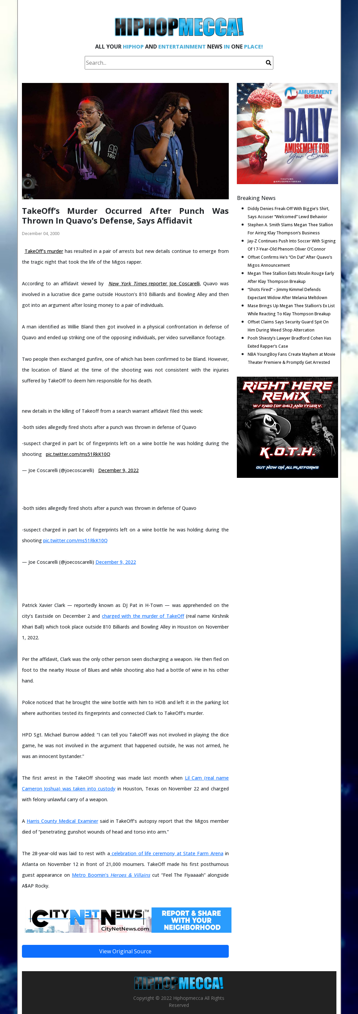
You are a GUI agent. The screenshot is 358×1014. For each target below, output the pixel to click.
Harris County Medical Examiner (62, 821)
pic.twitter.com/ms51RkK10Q (78, 454)
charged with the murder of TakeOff (143, 616)
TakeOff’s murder (44, 251)
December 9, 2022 (118, 470)
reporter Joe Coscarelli (153, 283)
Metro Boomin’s (111, 875)
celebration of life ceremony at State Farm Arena (166, 853)
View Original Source (125, 951)
